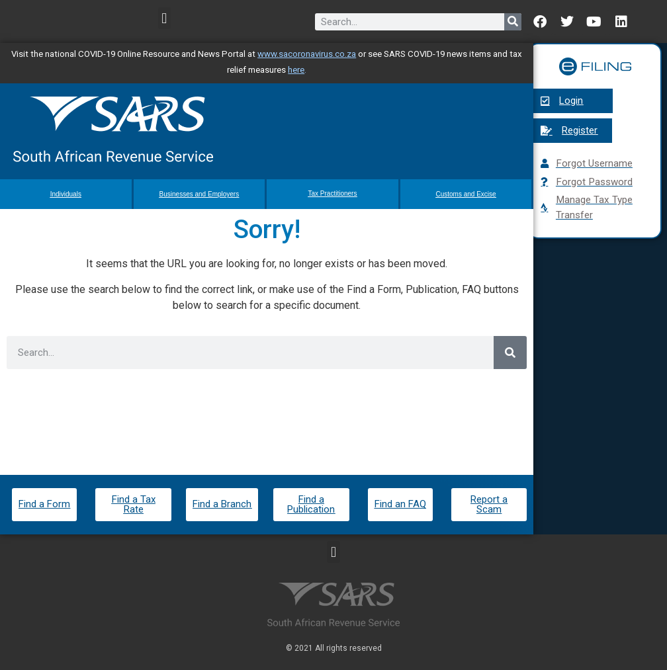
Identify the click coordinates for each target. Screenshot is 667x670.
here (296, 70)
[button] (164, 18)
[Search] (512, 21)
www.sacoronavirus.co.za (306, 54)
